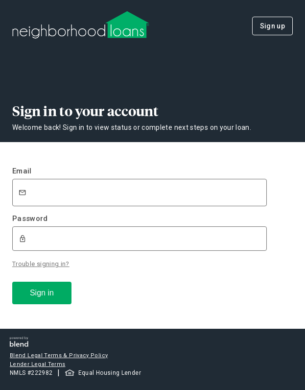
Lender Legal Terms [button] (37, 364)
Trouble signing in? (41, 264)
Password (30, 218)
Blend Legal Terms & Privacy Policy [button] (59, 355)
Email (22, 171)
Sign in (42, 293)
